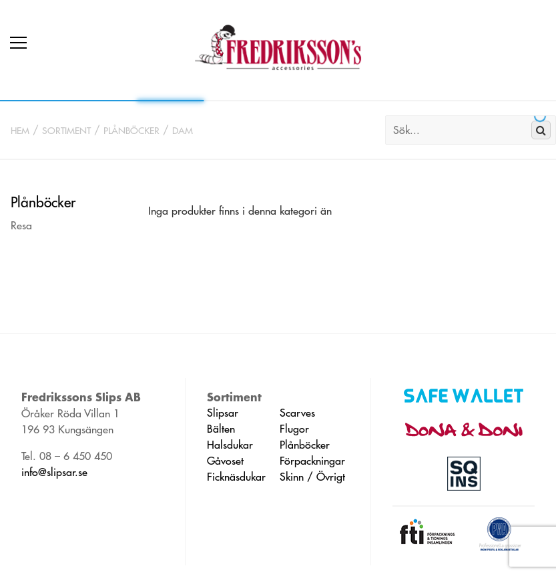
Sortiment (66, 131)
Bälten (221, 428)
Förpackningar (312, 460)
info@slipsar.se (54, 472)
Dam (182, 131)
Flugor (294, 428)
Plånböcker (131, 131)
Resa (21, 225)
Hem (20, 131)
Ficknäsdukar (236, 476)
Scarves (297, 412)
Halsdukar (230, 444)
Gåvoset (225, 460)
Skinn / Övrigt (312, 476)
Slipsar (222, 412)
